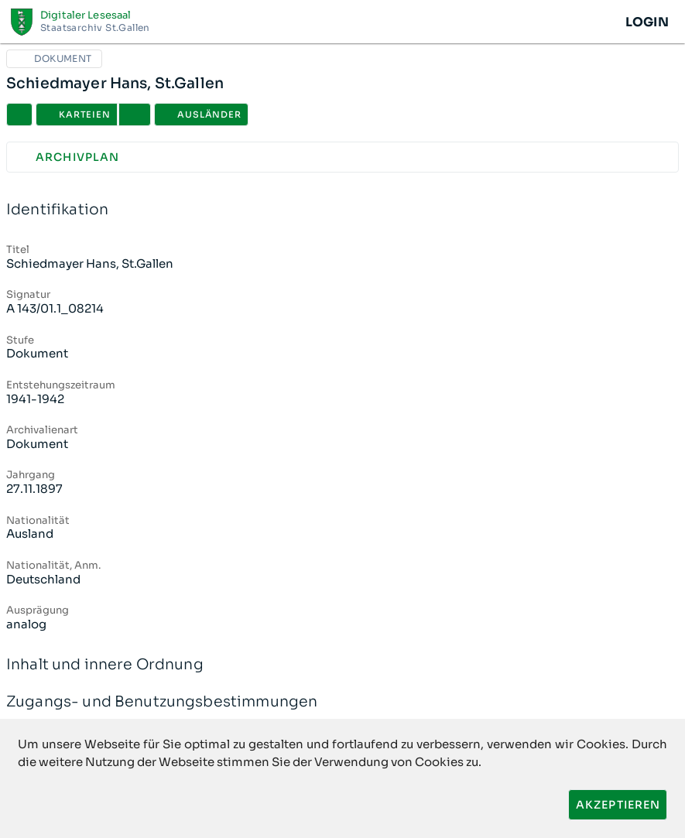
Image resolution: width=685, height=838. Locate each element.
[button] (134, 114)
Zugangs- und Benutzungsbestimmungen (342, 702)
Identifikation (342, 210)
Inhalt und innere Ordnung (342, 665)
